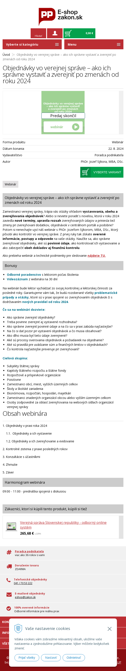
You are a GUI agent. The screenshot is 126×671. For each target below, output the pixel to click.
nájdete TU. (97, 255)
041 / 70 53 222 (23, 583)
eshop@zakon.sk (25, 597)
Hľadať (38, 35)
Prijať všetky (27, 657)
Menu (72, 44)
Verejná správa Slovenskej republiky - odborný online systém (63, 525)
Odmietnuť (74, 657)
